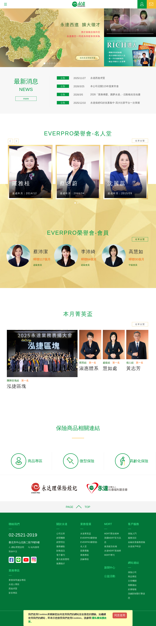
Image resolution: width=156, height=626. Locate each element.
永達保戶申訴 (134, 546)
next (16, 141)
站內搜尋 (33, 547)
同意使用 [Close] (119, 615)
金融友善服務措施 (136, 542)
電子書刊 (60, 555)
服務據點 (60, 546)
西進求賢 (13, 588)
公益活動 (109, 576)
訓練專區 (84, 559)
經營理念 (60, 542)
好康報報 (132, 589)
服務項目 (132, 538)
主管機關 (132, 581)
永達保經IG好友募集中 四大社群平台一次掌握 (115, 102)
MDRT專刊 (109, 555)
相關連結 (132, 585)
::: (1, 80)
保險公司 (132, 572)
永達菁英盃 (85, 533)
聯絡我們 (151, 4)
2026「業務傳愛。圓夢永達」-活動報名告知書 (115, 94)
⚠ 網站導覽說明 (16, 547)
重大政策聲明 (62, 559)
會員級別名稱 (110, 546)
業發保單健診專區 (17, 580)
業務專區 (142, 4)
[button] (8, 37)
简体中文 (13, 551)
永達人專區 (14, 584)
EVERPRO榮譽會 (88, 538)
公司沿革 (60, 533)
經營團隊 (60, 538)
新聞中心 (109, 567)
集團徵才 (60, 563)
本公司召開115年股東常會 (104, 86)
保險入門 (132, 533)
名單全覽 (140, 141)
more (26, 98)
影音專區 (13, 593)
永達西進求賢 (97, 78)
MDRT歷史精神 (111, 533)
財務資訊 (60, 550)
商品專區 (132, 576)
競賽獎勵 (84, 550)
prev (10, 141)
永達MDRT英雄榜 (112, 550)
